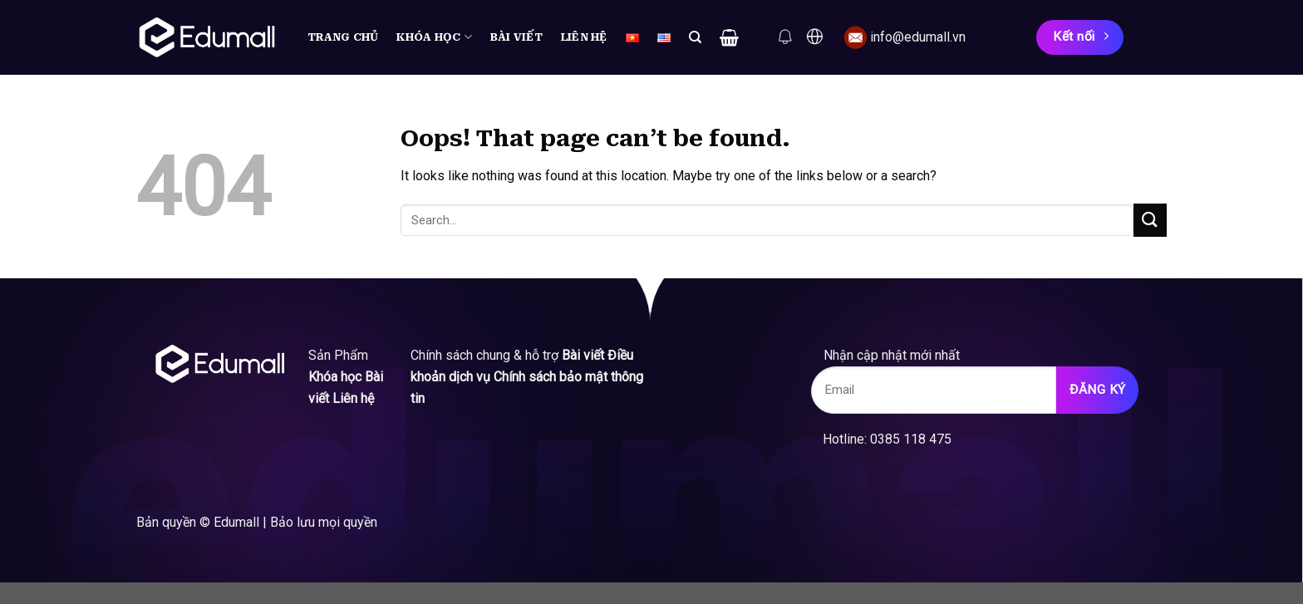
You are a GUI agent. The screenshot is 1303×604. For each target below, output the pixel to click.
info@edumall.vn (918, 37)
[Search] (695, 37)
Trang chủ (342, 37)
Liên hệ (584, 37)
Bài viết (516, 37)
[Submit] (1150, 220)
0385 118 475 (910, 439)
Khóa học (434, 37)
